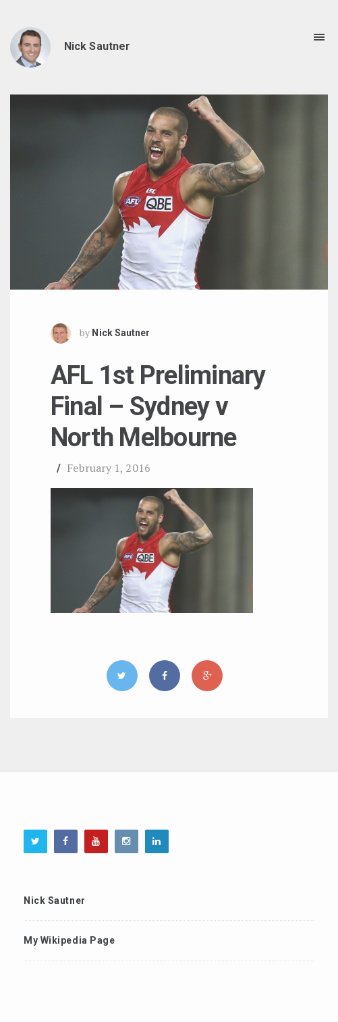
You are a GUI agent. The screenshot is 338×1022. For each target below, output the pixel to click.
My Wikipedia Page (69, 940)
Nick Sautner (121, 333)
